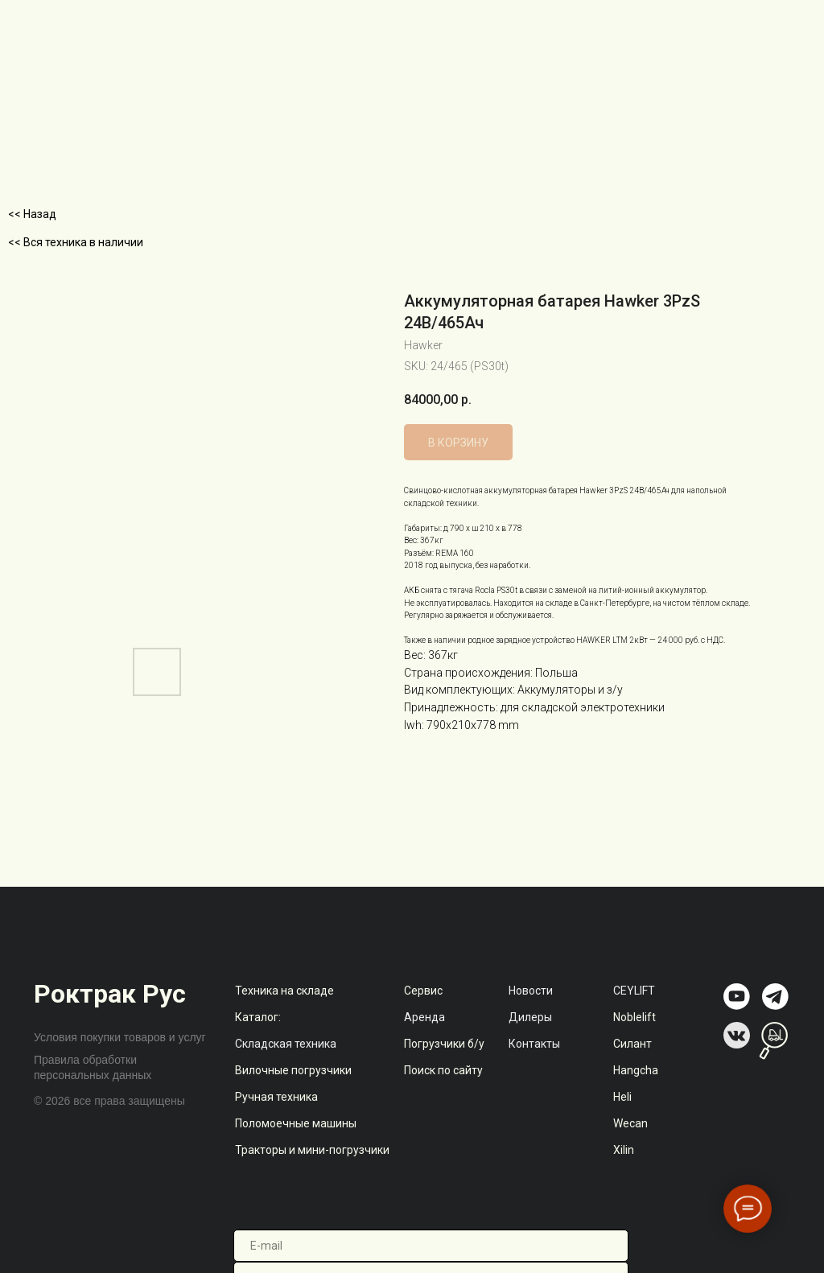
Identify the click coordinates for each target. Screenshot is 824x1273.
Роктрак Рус (110, 993)
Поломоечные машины (295, 1123)
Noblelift (634, 1017)
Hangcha (635, 1070)
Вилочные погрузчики (293, 1070)
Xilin (623, 1149)
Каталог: (258, 1017)
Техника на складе (284, 990)
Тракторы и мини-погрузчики (312, 1149)
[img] (736, 996)
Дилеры (530, 1017)
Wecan (630, 1123)
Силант (632, 1043)
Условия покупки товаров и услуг (120, 1037)
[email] (430, 1246)
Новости (531, 990)
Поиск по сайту (443, 1070)
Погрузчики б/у (444, 1043)
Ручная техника (276, 1096)
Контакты (534, 1043)
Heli (622, 1096)
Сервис (423, 990)
